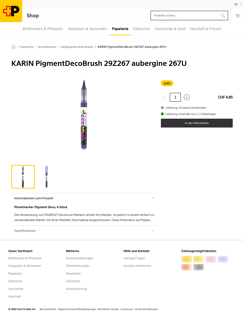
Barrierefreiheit (48, 309)
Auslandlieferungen (79, 258)
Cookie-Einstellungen (146, 309)
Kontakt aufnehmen (137, 266)
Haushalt (14, 296)
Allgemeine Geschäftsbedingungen (77, 309)
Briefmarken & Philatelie (24, 258)
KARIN (167, 83)
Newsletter (73, 273)
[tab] (23, 177)
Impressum (126, 309)
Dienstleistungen (77, 266)
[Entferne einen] (164, 97)
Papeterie (15, 273)
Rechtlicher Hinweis (108, 309)
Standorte (73, 281)
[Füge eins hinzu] (187, 97)
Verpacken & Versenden (24, 266)
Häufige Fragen (134, 258)
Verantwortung (76, 289)
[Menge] (175, 97)
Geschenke (15, 289)
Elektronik (15, 281)
